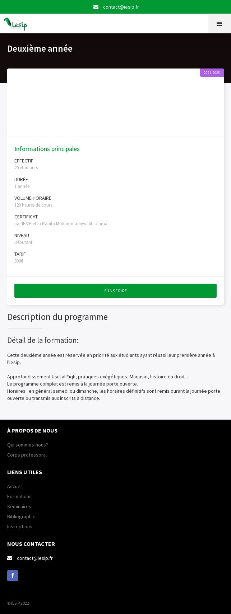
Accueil (15, 486)
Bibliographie (21, 516)
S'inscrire (115, 290)
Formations (19, 496)
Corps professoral (27, 455)
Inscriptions (19, 526)
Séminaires (19, 506)
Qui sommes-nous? (27, 444)
